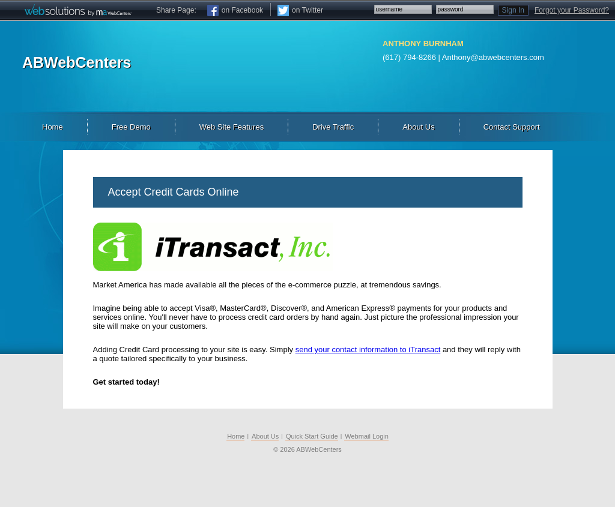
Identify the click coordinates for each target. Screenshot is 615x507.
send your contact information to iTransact (368, 349)
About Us (265, 436)
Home (235, 436)
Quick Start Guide (312, 436)
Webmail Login (367, 436)
